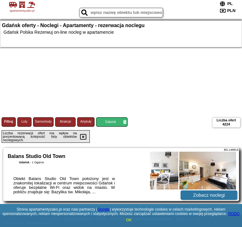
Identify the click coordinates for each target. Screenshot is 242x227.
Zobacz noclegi (209, 195)
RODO (233, 214)
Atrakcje (65, 121)
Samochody (43, 121)
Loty (24, 121)
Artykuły (86, 121)
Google (103, 209)
